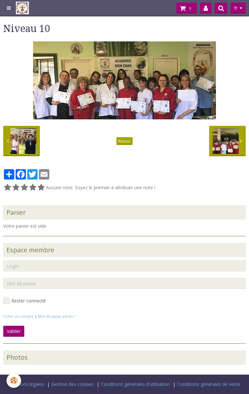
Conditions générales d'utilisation (135, 384)
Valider (14, 331)
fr (235, 8)
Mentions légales (26, 384)
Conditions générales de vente (209, 384)
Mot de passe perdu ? (56, 316)
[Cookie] (13, 380)
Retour (124, 141)
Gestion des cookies (72, 384)
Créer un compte (18, 316)
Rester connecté (24, 301)
